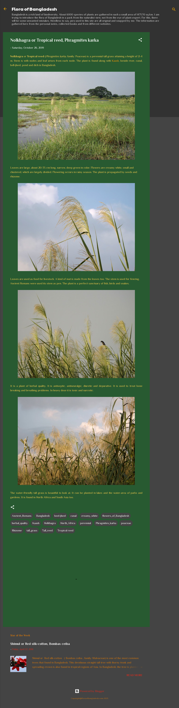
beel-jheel (60, 515)
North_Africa (67, 523)
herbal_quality (20, 523)
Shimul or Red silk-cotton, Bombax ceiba (40, 644)
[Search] (174, 10)
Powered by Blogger (89, 691)
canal (73, 515)
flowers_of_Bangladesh (115, 515)
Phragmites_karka (106, 523)
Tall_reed (47, 530)
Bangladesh (43, 515)
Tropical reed (65, 530)
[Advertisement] (164, 87)
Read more (134, 675)
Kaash (115, 60)
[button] (140, 40)
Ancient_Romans (21, 515)
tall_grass (32, 530)
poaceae (126, 523)
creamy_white (89, 515)
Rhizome (17, 530)
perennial (85, 523)
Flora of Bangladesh (34, 9)
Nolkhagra (50, 523)
